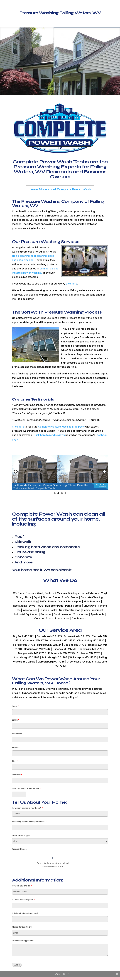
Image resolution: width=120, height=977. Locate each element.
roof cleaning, (39, 255)
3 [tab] (62, 493)
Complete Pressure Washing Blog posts (61, 426)
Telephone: (17, 734)
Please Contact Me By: (22, 927)
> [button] (104, 471)
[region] (60, 472)
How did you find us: (22, 886)
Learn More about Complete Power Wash (60, 189)
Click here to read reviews (49, 435)
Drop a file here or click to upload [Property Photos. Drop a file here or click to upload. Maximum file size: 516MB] (53, 863)
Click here (18, 426)
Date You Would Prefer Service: (26, 788)
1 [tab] (55, 493)
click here (71, 283)
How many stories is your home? (27, 808)
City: (14, 761)
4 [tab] (65, 493)
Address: (16, 747)
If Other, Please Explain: (23, 900)
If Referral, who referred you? (25, 913)
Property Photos (19, 849)
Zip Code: (17, 775)
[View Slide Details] (60, 472)
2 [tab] (58, 493)
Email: (15, 720)
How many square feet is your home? (29, 822)
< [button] (16, 471)
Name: (15, 706)
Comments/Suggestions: (23, 941)
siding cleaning (21, 255)
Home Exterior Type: (21, 835)
